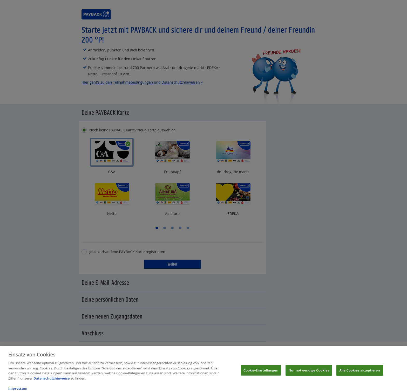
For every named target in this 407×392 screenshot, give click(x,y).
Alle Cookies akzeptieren (359, 373)
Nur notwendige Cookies (308, 373)
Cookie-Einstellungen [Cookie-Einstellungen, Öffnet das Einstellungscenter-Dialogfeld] (260, 373)
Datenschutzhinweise (51, 381)
